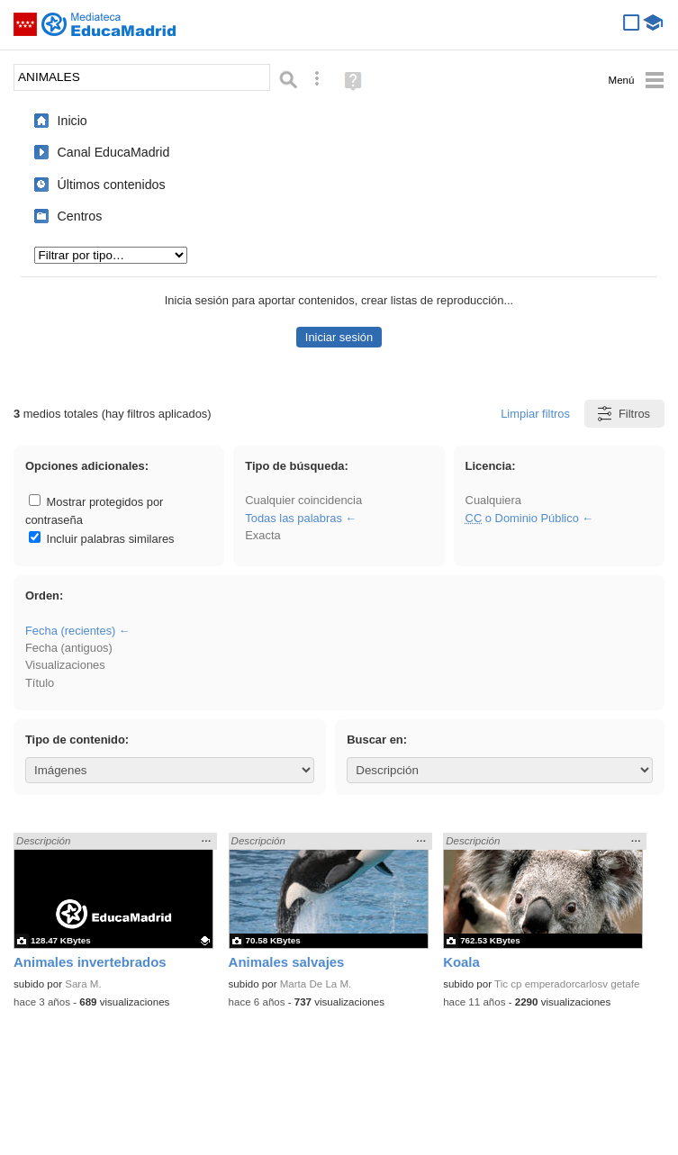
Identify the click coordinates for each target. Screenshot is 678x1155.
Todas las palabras (293, 518)
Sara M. (83, 984)
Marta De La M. (316, 984)
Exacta (262, 535)
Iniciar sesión (339, 337)
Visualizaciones (65, 665)
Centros (80, 216)
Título (39, 683)
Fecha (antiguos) (69, 647)
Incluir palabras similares (102, 539)
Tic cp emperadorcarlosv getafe (566, 984)
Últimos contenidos (112, 184)
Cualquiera (493, 500)
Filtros (622, 413)
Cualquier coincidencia (303, 500)
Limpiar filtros (535, 413)
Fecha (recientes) (70, 630)
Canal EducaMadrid (114, 152)
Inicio (72, 120)
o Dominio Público (522, 518)
